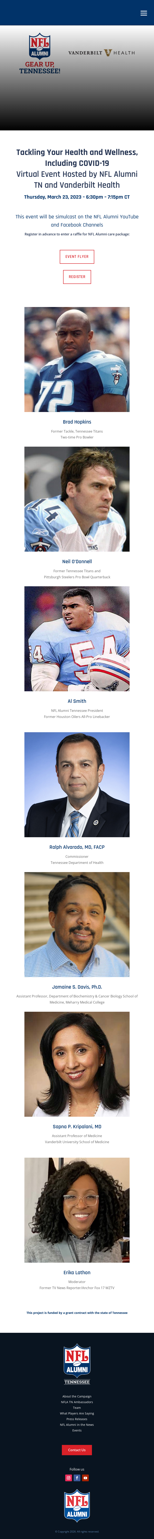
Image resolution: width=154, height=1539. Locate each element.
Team (77, 1408)
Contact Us (77, 1450)
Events (77, 1430)
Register (77, 276)
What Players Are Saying (77, 1413)
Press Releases (76, 1419)
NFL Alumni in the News (77, 1425)
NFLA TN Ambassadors (77, 1402)
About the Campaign (77, 1396)
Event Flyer (77, 256)
